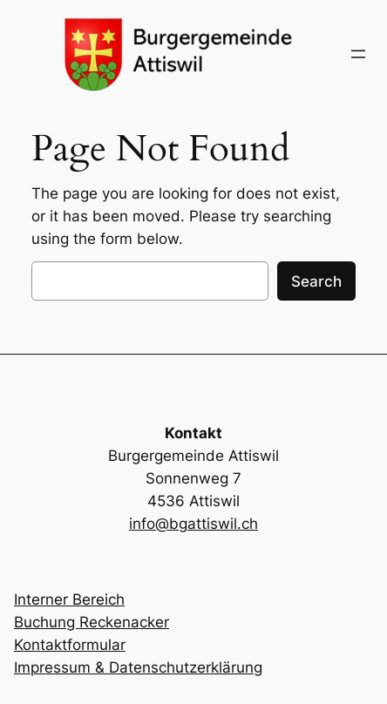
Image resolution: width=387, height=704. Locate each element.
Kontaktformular (70, 644)
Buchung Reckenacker (91, 622)
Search (316, 281)
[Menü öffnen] (358, 54)
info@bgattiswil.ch (193, 523)
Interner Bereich (69, 599)
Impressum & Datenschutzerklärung (138, 667)
